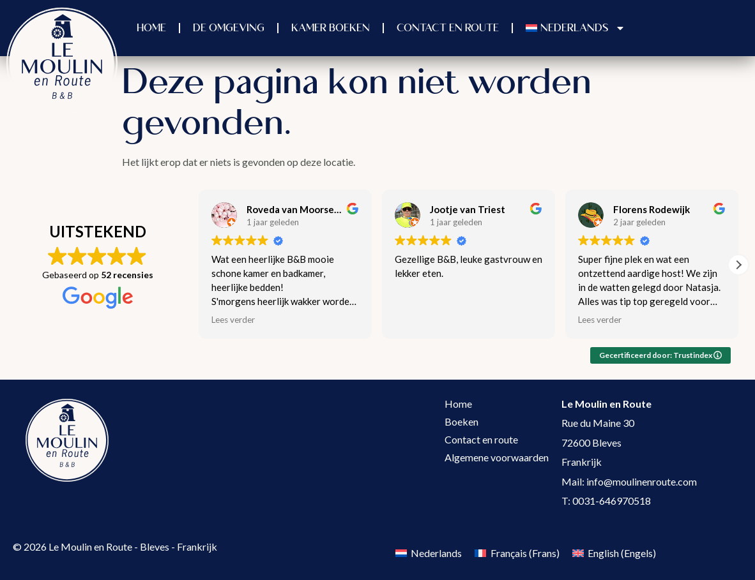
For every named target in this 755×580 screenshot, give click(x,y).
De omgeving (228, 28)
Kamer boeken (330, 28)
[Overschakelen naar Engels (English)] (614, 553)
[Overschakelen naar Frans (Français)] (516, 553)
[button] (738, 264)
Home (151, 28)
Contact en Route (448, 28)
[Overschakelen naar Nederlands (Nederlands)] (428, 553)
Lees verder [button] (233, 320)
